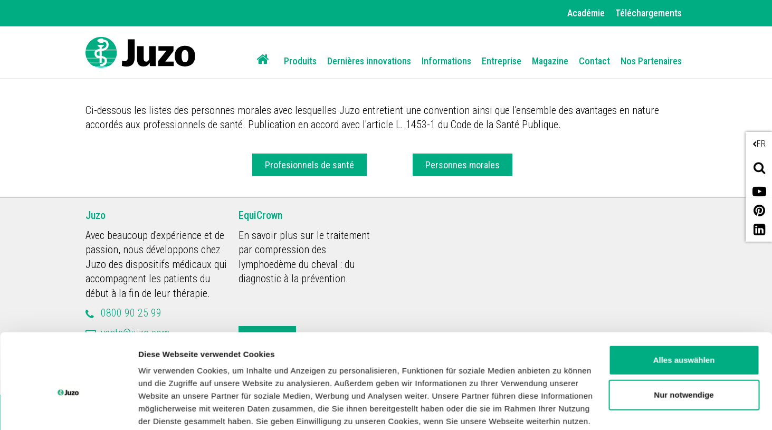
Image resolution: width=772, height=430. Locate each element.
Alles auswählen (684, 306)
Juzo (95, 215)
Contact (594, 60)
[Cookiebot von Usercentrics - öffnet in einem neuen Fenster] (68, 409)
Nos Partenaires (651, 60)
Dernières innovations (369, 60)
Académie (586, 12)
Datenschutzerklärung (348, 380)
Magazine (550, 60)
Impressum (434, 380)
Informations (446, 60)
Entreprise (501, 60)
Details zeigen (165, 409)
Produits (300, 60)
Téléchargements (648, 12)
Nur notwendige (683, 340)
